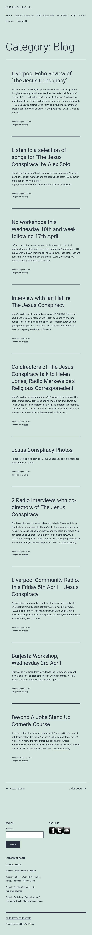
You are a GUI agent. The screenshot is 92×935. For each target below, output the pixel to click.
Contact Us (22, 21)
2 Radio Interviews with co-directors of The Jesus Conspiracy (44, 507)
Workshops (62, 15)
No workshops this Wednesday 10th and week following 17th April (44, 229)
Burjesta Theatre (18, 7)
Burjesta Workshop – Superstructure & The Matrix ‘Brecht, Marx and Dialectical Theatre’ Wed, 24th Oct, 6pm (23, 899)
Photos (82, 15)
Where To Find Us (13, 864)
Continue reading (67, 542)
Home (9, 15)
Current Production (24, 15)
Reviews (10, 21)
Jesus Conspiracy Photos (42, 450)
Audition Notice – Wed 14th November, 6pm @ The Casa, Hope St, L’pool (23, 879)
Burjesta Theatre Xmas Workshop (21, 871)
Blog (73, 15)
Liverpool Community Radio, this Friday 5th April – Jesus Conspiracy (45, 587)
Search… (9, 828)
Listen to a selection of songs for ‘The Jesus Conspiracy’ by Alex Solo (41, 157)
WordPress (29, 924)
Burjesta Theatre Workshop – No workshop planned (20, 889)
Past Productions (45, 15)
